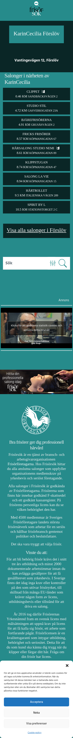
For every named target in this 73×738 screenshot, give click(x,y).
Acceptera (36, 702)
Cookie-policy (34, 733)
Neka (36, 713)
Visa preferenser (36, 723)
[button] (67, 665)
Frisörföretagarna (20, 464)
